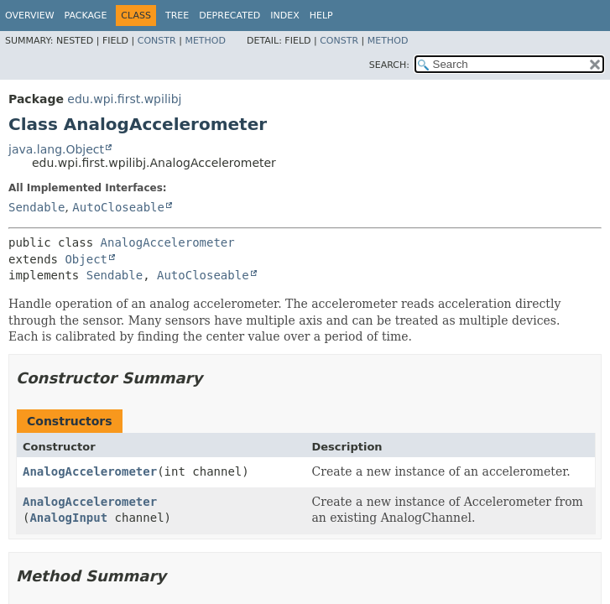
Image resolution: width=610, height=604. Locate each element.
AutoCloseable (118, 207)
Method (205, 40)
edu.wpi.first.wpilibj (124, 99)
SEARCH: (389, 65)
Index (284, 15)
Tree (177, 15)
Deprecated (229, 15)
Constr (157, 40)
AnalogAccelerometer (168, 242)
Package (86, 15)
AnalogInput (68, 517)
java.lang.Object (56, 149)
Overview (30, 15)
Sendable (36, 207)
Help (321, 15)
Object (86, 259)
